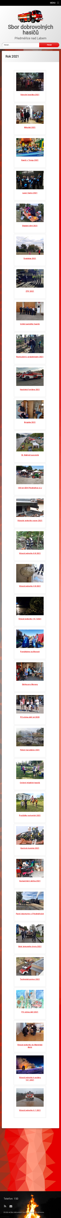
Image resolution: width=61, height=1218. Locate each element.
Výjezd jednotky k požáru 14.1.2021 (30, 1079)
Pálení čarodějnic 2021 (30, 750)
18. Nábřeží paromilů (30, 455)
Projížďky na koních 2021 (30, 816)
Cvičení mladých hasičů (30, 783)
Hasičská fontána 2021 (30, 390)
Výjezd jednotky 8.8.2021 (30, 553)
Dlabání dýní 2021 (30, 226)
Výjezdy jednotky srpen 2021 (29, 521)
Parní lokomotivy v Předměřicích (30, 914)
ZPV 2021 (30, 291)
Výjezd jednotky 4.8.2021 (30, 586)
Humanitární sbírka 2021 (30, 881)
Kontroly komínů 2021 (30, 848)
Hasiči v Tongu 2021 (30, 160)
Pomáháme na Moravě (30, 652)
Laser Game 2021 (29, 193)
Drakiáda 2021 (30, 259)
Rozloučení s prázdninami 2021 (30, 357)
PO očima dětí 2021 (29, 1012)
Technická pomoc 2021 (30, 979)
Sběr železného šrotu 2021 (30, 947)
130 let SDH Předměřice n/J (30, 488)
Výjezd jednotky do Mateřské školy (29, 1046)
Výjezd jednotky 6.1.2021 (30, 1110)
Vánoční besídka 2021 (29, 95)
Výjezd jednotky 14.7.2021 (30, 619)
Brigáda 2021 (30, 422)
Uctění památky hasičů (30, 324)
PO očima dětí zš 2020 (30, 717)
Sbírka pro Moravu (30, 684)
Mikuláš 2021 (30, 128)
